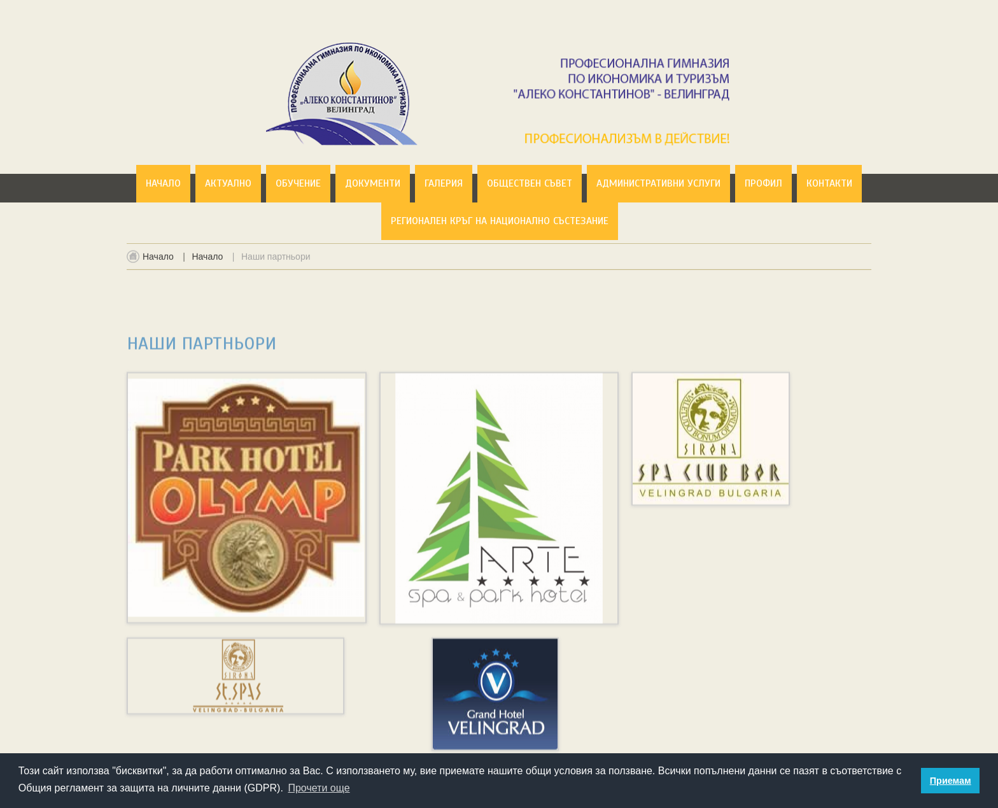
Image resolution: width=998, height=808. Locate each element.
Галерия (444, 183)
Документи (372, 183)
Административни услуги (658, 183)
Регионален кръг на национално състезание (499, 221)
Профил (763, 183)
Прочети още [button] (318, 788)
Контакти (829, 183)
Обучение (298, 183)
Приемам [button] (950, 781)
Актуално (228, 183)
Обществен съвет (529, 183)
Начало (163, 183)
